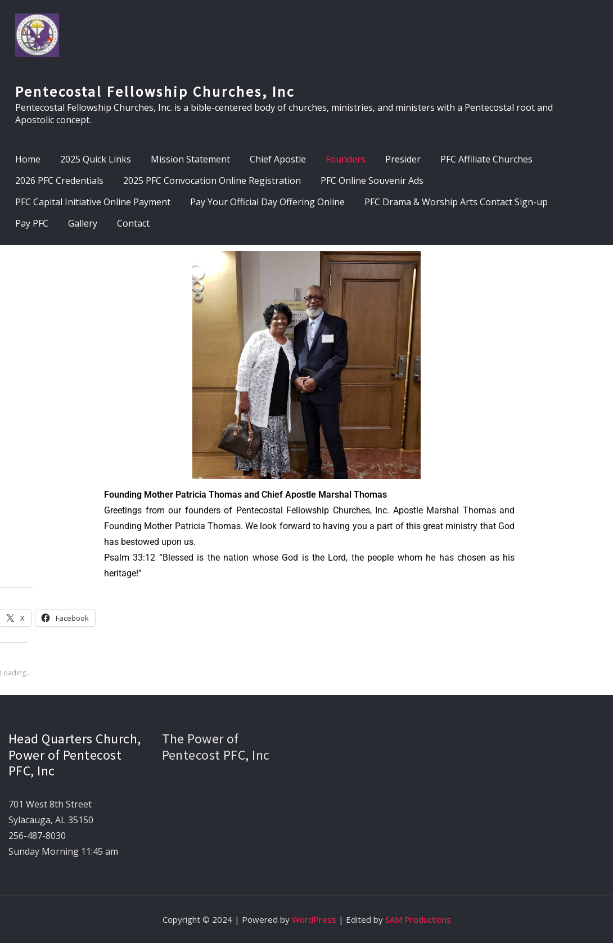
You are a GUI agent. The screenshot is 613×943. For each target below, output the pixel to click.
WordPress (314, 919)
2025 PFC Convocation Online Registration (212, 180)
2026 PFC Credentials (59, 180)
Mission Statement (190, 159)
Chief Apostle (278, 159)
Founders (346, 159)
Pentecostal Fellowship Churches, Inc (155, 92)
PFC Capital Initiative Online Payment (92, 202)
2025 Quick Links (95, 159)
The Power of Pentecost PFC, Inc (216, 747)
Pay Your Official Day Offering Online (267, 202)
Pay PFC (31, 223)
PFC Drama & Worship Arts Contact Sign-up (456, 202)
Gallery (82, 223)
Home (27, 159)
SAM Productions (418, 919)
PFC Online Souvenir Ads (372, 180)
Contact (133, 223)
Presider (403, 159)
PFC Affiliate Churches (486, 159)
